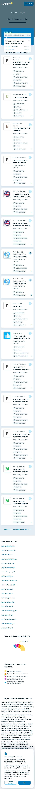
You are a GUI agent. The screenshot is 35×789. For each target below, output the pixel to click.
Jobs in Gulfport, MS (7, 602)
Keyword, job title (8, 32)
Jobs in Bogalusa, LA (7, 598)
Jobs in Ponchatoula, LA (9, 559)
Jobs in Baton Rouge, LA (9, 611)
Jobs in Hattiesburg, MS (8, 619)
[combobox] (17, 35)
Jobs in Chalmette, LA (8, 585)
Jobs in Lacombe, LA (7, 546)
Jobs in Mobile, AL (7, 628)
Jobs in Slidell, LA (6, 555)
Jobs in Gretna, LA (7, 589)
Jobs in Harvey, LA (7, 593)
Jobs (11, 13)
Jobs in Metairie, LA (7, 563)
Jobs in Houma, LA (7, 606)
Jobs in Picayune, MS (8, 572)
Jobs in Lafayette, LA (8, 623)
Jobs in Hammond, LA (8, 567)
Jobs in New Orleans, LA (9, 580)
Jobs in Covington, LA (8, 550)
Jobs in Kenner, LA (7, 576)
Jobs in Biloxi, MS (7, 615)
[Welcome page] (7, 3)
